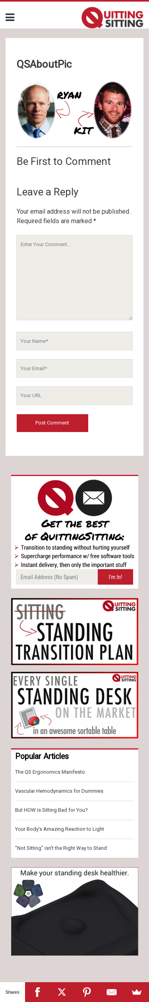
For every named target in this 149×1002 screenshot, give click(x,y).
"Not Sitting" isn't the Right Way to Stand (61, 848)
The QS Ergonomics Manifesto (50, 772)
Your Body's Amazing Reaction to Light (59, 829)
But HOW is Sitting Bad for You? (51, 810)
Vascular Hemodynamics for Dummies (59, 791)
